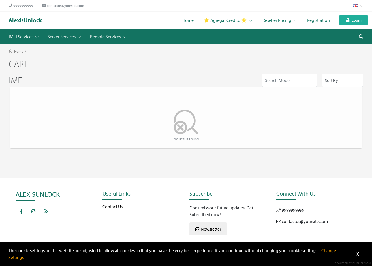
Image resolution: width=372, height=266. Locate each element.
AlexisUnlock (25, 19)
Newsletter (208, 229)
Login (354, 20)
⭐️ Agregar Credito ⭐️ (228, 20)
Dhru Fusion (361, 263)
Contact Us (112, 206)
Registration (318, 20)
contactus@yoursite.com (63, 5)
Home (188, 20)
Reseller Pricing (279, 20)
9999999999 (21, 5)
